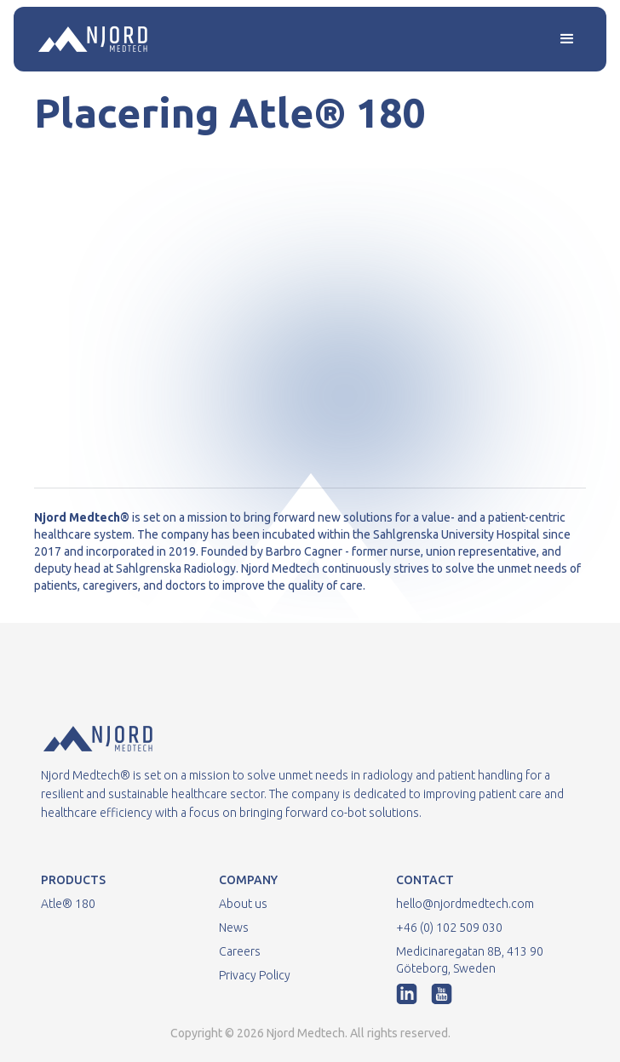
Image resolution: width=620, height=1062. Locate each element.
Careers (240, 951)
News (234, 927)
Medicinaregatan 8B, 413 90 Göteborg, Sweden (469, 960)
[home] (88, 39)
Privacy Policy (254, 975)
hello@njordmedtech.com (465, 904)
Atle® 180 (68, 904)
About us (243, 904)
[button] (567, 39)
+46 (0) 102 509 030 (449, 927)
